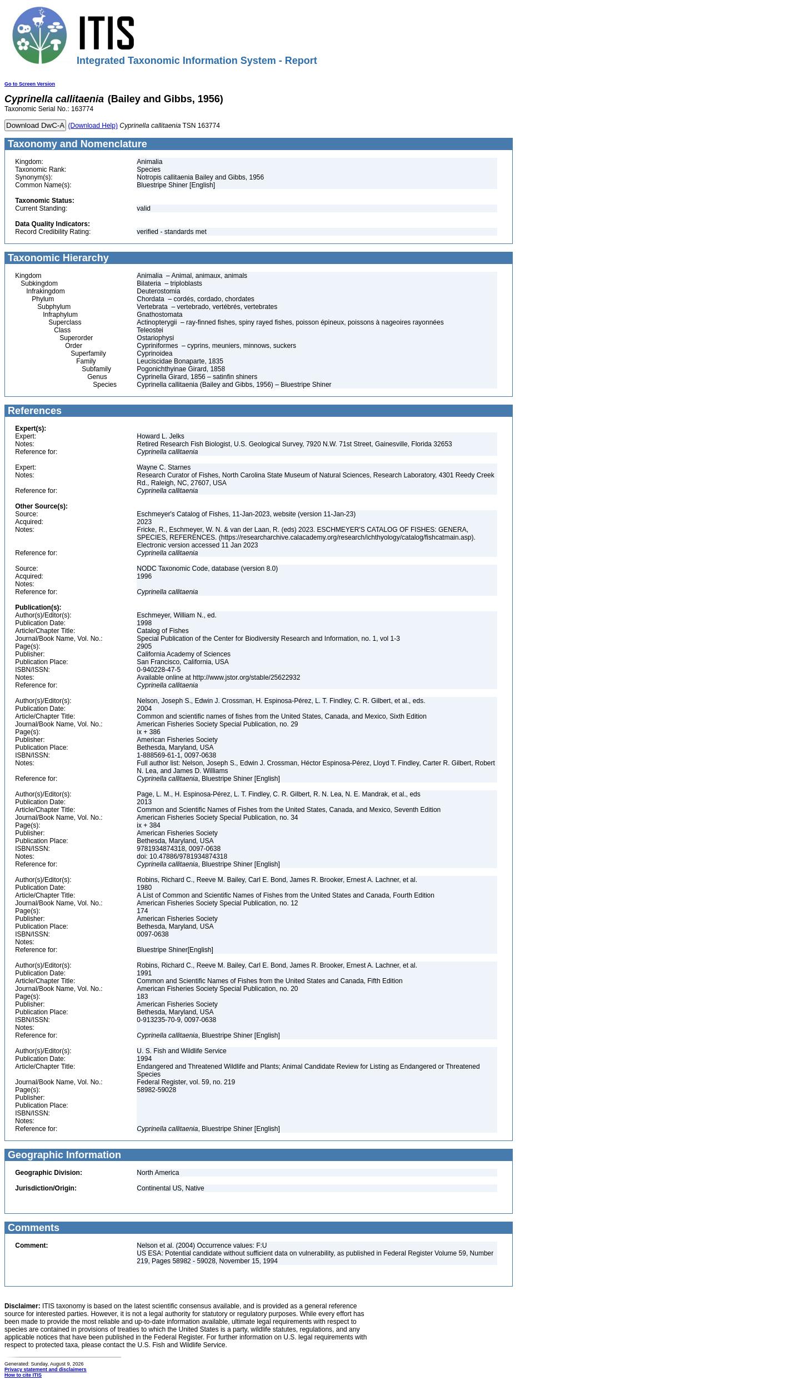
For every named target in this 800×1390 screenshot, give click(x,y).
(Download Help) (93, 125)
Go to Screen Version (29, 84)
